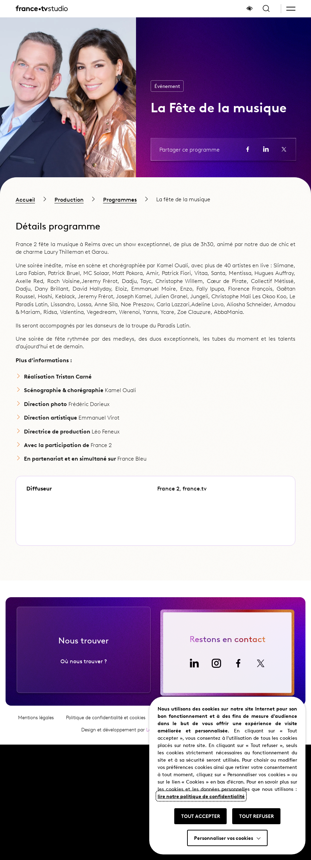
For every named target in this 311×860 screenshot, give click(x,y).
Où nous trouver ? (83, 679)
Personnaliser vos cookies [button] (223, 837)
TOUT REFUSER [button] (256, 815)
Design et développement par (124, 747)
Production (69, 199)
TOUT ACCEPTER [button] (200, 815)
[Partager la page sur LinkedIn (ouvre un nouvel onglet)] (265, 149)
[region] (155, 199)
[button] (290, 8)
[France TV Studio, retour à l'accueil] (42, 9)
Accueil (25, 199)
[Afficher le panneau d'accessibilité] (249, 8)
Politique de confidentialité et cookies (105, 735)
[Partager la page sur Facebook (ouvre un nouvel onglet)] (247, 149)
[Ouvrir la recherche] (266, 8)
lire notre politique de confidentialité (201, 796)
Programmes (120, 199)
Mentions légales (36, 735)
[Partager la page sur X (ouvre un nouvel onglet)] (283, 149)
